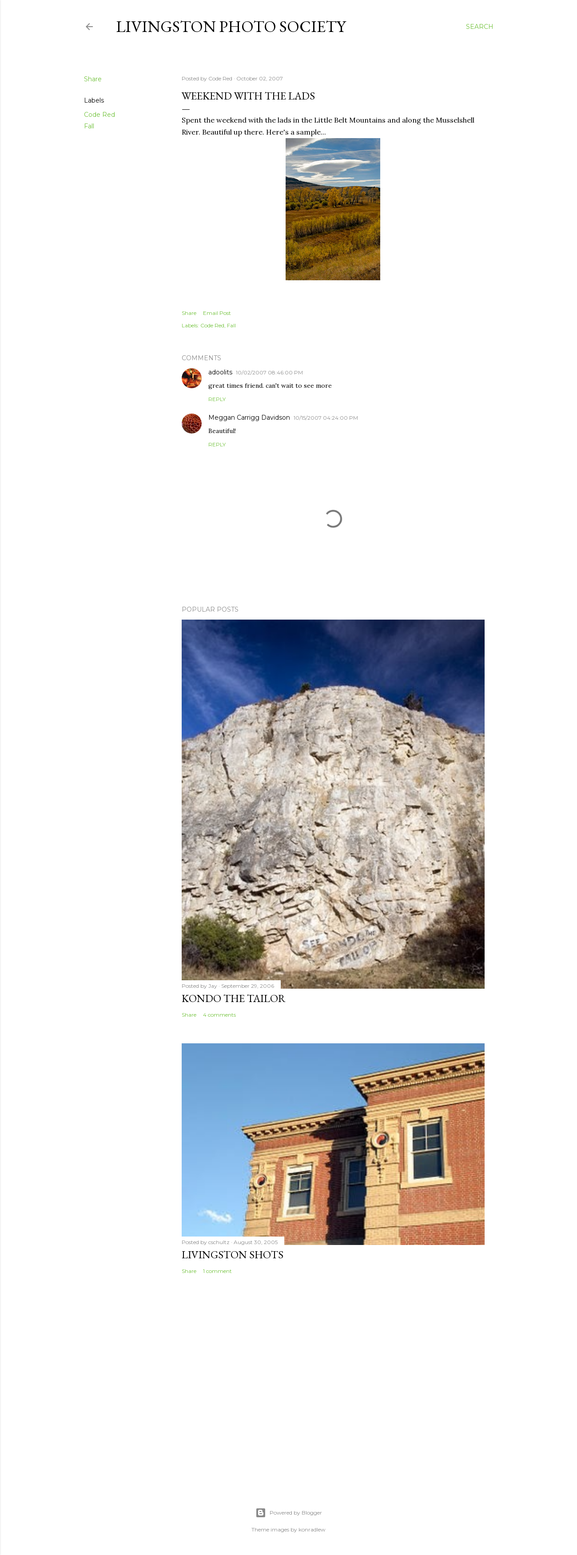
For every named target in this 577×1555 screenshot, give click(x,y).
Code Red (99, 115)
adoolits (220, 372)
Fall (89, 126)
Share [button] (93, 79)
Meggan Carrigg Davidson (249, 418)
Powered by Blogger (288, 1512)
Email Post (217, 313)
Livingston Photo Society (231, 26)
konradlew (312, 1529)
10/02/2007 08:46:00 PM (269, 372)
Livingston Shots (232, 1254)
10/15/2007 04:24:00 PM (326, 417)
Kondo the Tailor (234, 998)
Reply (217, 399)
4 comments (219, 1014)
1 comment (217, 1271)
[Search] (479, 26)
